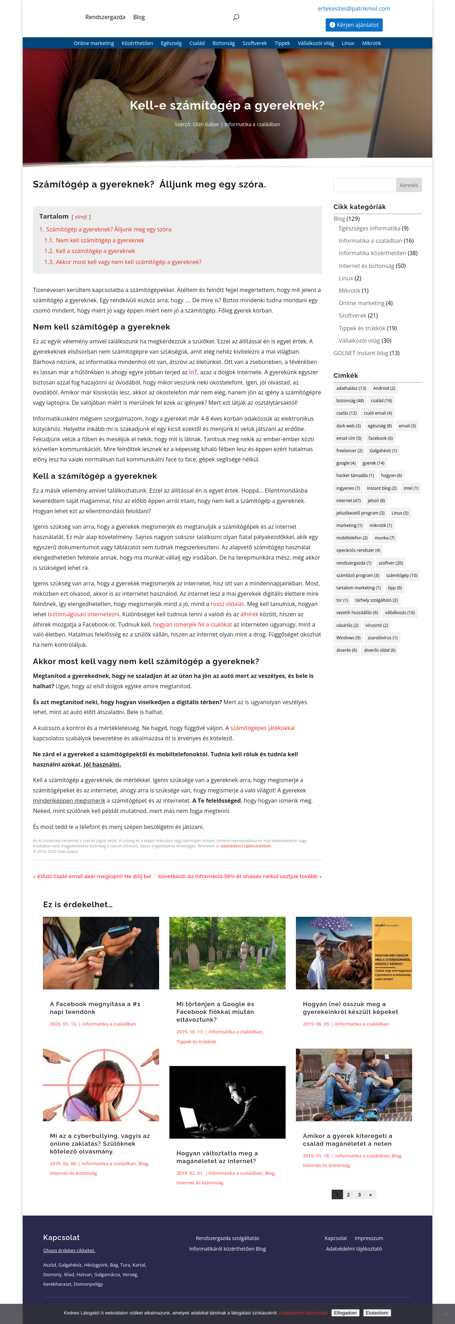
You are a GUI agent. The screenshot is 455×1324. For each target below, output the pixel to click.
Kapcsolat (336, 1238)
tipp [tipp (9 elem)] (395, 588)
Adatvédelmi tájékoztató (354, 1249)
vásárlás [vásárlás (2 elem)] (347, 625)
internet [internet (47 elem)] (348, 501)
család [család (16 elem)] (381, 401)
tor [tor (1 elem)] (342, 600)
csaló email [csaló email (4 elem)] (378, 413)
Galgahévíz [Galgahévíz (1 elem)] (383, 451)
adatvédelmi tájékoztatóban (246, 845)
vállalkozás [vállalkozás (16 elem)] (400, 613)
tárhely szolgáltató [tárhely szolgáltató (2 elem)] (376, 600)
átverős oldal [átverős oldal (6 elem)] (379, 650)
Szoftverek (255, 43)
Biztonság (224, 43)
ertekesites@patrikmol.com (354, 8)
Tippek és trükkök (362, 328)
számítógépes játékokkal (262, 728)
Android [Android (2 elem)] (384, 388)
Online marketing (94, 43)
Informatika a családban (252, 124)
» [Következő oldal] (370, 1194)
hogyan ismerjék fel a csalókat (192, 624)
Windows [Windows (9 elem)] (348, 638)
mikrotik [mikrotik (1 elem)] (381, 525)
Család (197, 43)
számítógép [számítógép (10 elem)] (401, 575)
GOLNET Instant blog (360, 353)
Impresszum (369, 1238)
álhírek (249, 614)
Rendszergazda (105, 17)
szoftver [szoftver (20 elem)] (391, 563)
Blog (139, 17)
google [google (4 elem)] (345, 463)
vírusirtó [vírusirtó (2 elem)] (377, 625)
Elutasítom (377, 1312)
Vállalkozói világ (316, 43)
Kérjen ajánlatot (358, 25)
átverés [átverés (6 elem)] (346, 650)
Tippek (282, 43)
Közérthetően (137, 43)
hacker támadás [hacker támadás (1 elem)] (355, 475)
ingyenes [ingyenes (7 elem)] (348, 488)
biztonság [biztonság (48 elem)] (350, 401)
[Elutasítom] (446, 1314)
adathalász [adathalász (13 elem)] (351, 388)
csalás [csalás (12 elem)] (346, 413)
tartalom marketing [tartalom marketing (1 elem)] (358, 588)
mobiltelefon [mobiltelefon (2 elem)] (351, 538)
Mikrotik (371, 43)
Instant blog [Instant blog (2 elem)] (382, 488)
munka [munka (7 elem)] (385, 538)
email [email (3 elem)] (407, 426)
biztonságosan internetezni (83, 614)
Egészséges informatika (369, 228)
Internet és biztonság (366, 266)
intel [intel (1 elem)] (411, 488)
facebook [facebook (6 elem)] (381, 438)
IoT (193, 372)
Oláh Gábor (206, 124)
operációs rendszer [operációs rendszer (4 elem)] (358, 550)
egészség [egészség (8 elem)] (380, 426)
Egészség (171, 43)
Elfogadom (345, 1312)
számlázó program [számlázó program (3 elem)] (357, 575)
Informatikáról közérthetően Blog (227, 1249)
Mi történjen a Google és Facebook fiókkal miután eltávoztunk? (215, 1011)
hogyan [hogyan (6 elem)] (391, 475)
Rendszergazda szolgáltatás (227, 1238)
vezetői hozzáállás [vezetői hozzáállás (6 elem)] (357, 613)
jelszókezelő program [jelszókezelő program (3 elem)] (360, 513)
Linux (348, 43)
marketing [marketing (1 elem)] (349, 525)
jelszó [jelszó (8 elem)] (376, 501)
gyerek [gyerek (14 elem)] (373, 463)
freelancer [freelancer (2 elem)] (349, 451)
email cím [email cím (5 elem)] (348, 438)
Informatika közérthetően (372, 253)
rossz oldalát (227, 604)
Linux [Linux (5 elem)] (400, 513)
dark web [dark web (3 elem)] (348, 426)
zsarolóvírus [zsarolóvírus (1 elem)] (382, 638)
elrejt (81, 216)
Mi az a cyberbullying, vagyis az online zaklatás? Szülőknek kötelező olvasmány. (100, 1143)
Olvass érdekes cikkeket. (69, 1250)
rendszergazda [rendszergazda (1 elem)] (353, 563)
